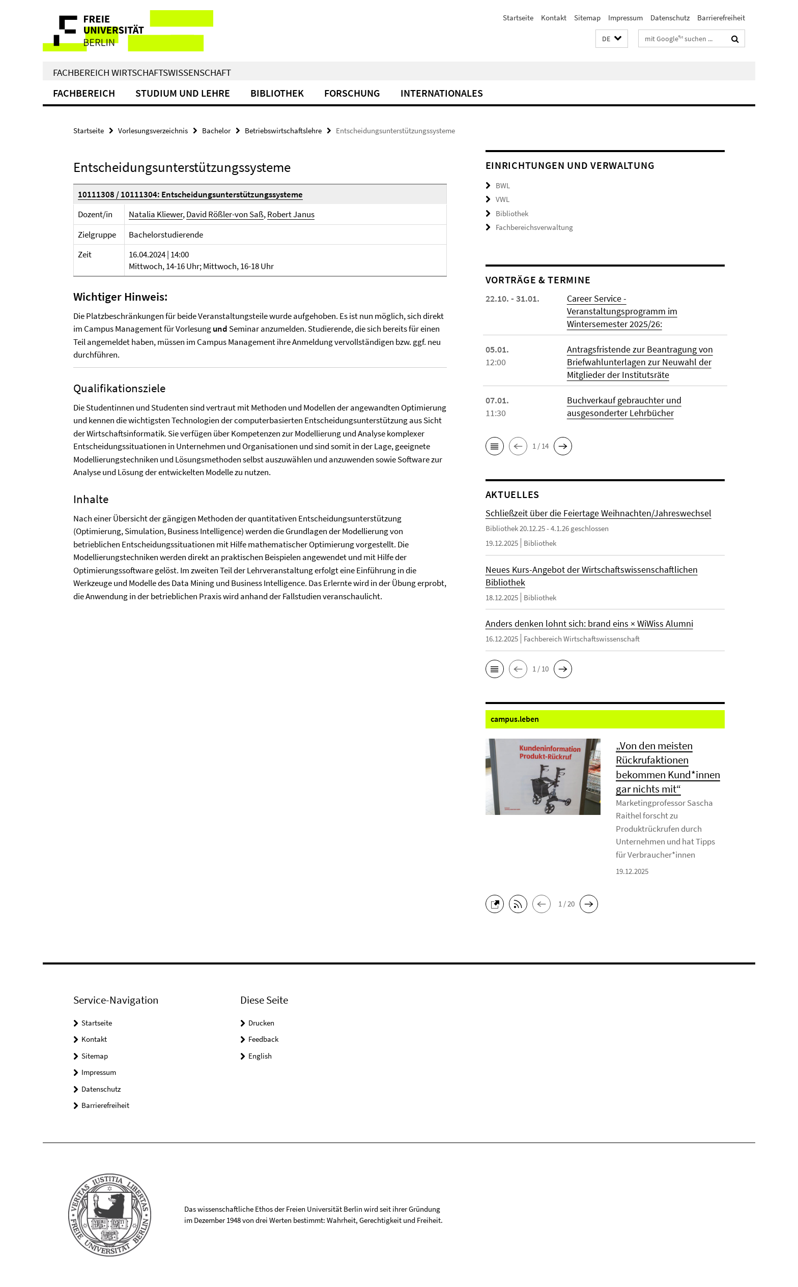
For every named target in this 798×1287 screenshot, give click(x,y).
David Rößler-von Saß (225, 214)
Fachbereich (84, 92)
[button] (611, 39)
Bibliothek (277, 92)
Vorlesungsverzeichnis (153, 130)
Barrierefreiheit (721, 17)
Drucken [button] (261, 1023)
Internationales (442, 92)
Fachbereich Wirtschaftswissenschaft (142, 72)
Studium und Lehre (182, 92)
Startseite (518, 17)
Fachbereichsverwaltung (534, 227)
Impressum (625, 17)
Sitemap (587, 17)
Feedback (263, 1039)
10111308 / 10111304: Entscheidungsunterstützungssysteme (190, 194)
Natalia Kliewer (156, 214)
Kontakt (553, 17)
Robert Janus (291, 214)
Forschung (352, 92)
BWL (503, 185)
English (260, 1056)
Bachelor (216, 130)
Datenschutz (670, 17)
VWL (502, 199)
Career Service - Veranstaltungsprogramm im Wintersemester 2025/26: (622, 311)
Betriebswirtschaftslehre (283, 130)
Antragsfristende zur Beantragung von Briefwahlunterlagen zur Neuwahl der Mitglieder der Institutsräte (640, 362)
